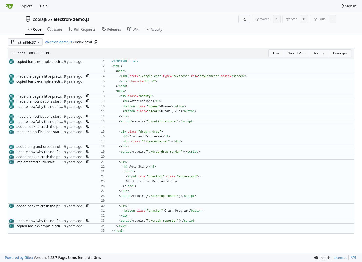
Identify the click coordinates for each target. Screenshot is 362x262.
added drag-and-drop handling (41, 146)
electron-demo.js (71, 19)
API (353, 257)
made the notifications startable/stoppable (50, 101)
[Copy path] (95, 42)
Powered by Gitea (19, 257)
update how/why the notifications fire (46, 106)
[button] (87, 76)
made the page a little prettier (40, 76)
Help (44, 6)
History (319, 53)
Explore (26, 6)
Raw (276, 53)
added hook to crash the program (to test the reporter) (60, 126)
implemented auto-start (35, 162)
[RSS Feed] (244, 19)
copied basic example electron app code (48, 61)
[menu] (322, 257)
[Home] (9, 6)
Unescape (340, 53)
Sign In (348, 6)
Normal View (296, 53)
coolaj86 (41, 19)
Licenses (340, 257)
